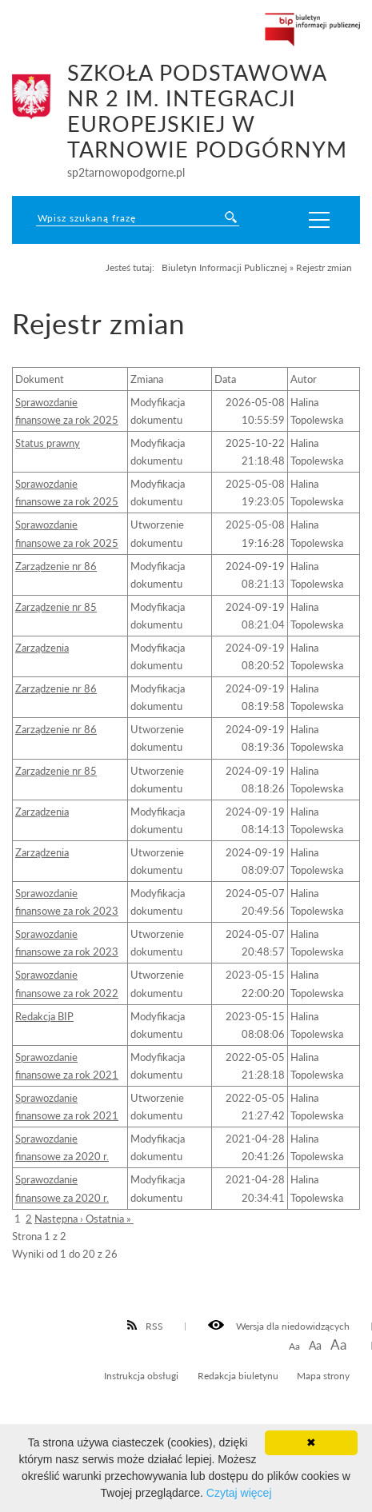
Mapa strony (323, 1375)
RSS (145, 1325)
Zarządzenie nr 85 (56, 606)
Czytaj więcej (239, 1492)
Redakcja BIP (44, 1016)
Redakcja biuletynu (238, 1375)
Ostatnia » (110, 1218)
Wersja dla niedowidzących (279, 1325)
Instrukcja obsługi (141, 1375)
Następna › (60, 1218)
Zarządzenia (42, 647)
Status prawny (47, 443)
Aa (294, 1346)
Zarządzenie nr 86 (56, 566)
